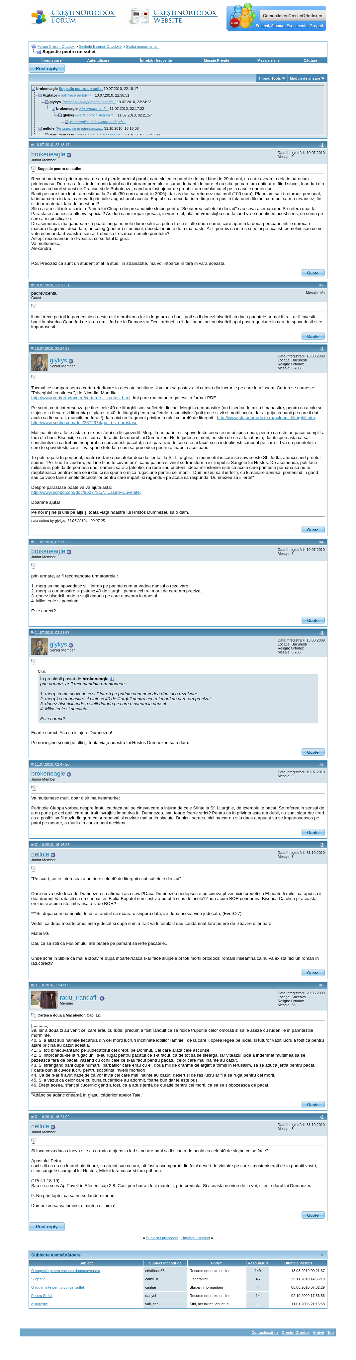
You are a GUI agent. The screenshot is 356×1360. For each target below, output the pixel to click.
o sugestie (39, 1304)
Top (330, 1332)
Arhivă (318, 1332)
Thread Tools (269, 78)
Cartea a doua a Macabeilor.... (99, 135)
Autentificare (98, 60)
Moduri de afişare (305, 78)
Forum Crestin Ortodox (56, 46)
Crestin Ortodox (296, 1332)
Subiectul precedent (162, 1238)
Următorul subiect (195, 1238)
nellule (40, 854)
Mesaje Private (216, 60)
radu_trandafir (79, 997)
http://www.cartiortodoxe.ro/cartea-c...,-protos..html (81, 397)
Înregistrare (52, 60)
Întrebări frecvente (156, 60)
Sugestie (38, 1279)
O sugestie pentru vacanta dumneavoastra (65, 1271)
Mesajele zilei (269, 60)
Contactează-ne (264, 1332)
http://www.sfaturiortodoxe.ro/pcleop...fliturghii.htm (266, 417)
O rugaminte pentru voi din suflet (57, 1287)
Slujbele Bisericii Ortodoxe (100, 46)
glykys (58, 360)
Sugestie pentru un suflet (81, 89)
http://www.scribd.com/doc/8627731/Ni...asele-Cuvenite (85, 492)
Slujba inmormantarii (142, 46)
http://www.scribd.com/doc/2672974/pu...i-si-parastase (84, 422)
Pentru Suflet (41, 1296)
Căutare (310, 60)
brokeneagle (48, 154)
